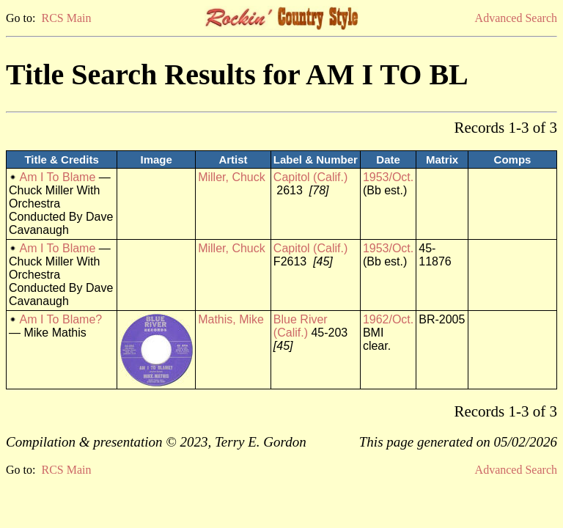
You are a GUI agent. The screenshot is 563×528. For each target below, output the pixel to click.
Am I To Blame (58, 177)
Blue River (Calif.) (300, 326)
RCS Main (66, 18)
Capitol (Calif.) (310, 177)
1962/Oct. (388, 319)
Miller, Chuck (231, 177)
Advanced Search (516, 18)
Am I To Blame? (61, 319)
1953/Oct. (388, 177)
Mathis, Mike (231, 319)
